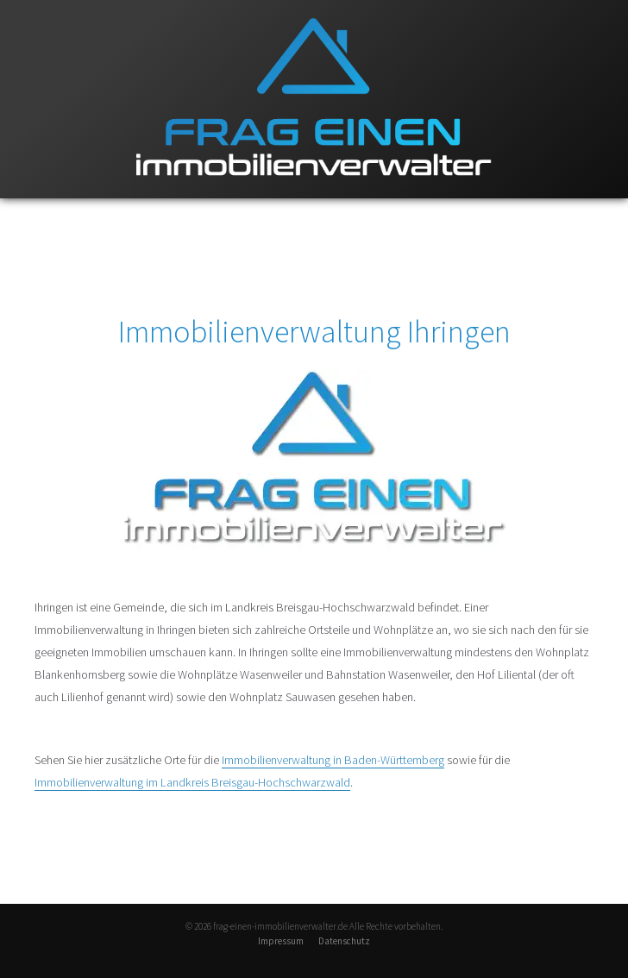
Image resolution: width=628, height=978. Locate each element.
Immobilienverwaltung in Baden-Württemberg (333, 760)
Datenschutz (344, 941)
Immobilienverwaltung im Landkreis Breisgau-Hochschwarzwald (192, 782)
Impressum (281, 941)
